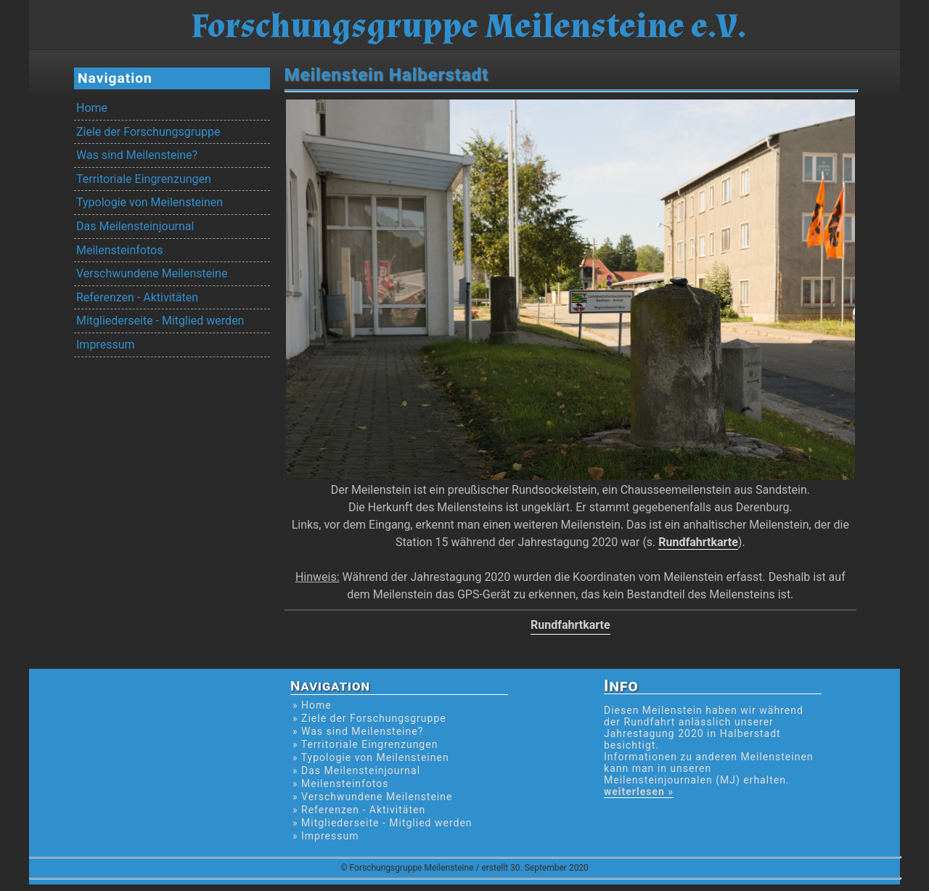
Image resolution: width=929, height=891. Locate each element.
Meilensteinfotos (119, 250)
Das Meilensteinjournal (135, 226)
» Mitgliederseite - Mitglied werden (382, 823)
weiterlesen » (639, 791)
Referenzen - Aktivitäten (137, 297)
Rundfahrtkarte (698, 542)
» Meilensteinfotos (340, 783)
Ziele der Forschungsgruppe (148, 132)
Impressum (105, 344)
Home (91, 108)
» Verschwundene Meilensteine (372, 796)
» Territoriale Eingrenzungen (365, 744)
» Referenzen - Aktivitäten (358, 809)
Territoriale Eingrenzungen (143, 179)
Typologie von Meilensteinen (149, 202)
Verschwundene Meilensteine (151, 273)
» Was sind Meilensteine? (357, 731)
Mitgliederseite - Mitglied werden (160, 320)
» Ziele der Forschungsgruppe (369, 718)
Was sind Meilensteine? (136, 155)
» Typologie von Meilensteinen (370, 757)
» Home (312, 705)
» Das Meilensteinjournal (356, 770)
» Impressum (325, 836)
